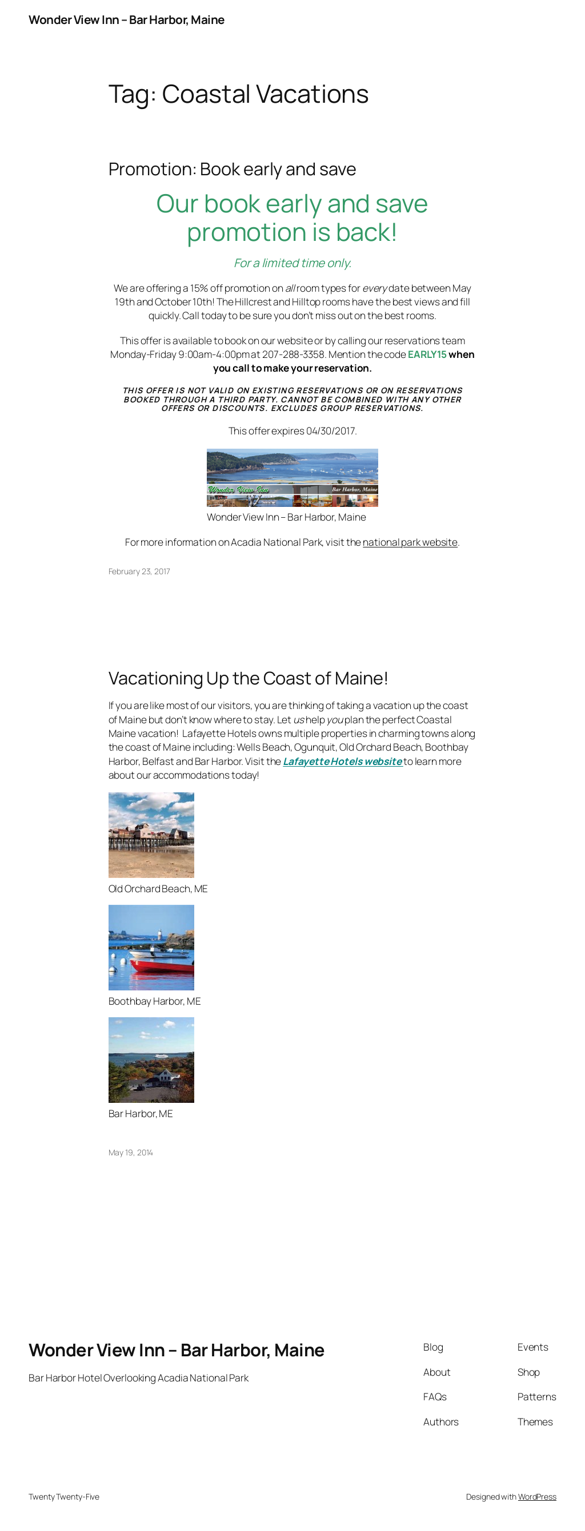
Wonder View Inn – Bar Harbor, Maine (127, 19)
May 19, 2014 (131, 1152)
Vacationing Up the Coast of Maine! (249, 678)
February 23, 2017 (139, 571)
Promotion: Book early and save (232, 169)
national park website (410, 542)
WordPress (537, 1496)
